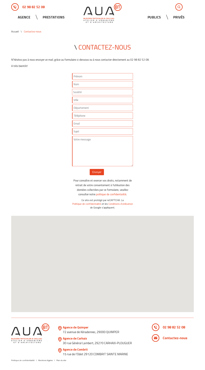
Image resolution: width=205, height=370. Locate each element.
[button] (102, 261)
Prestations (54, 17)
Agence (24, 17)
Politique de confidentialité (86, 204)
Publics (154, 17)
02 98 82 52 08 (33, 7)
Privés (178, 17)
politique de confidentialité (111, 194)
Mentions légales (45, 360)
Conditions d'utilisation (120, 204)
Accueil (15, 31)
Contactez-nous (175, 338)
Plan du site (61, 360)
